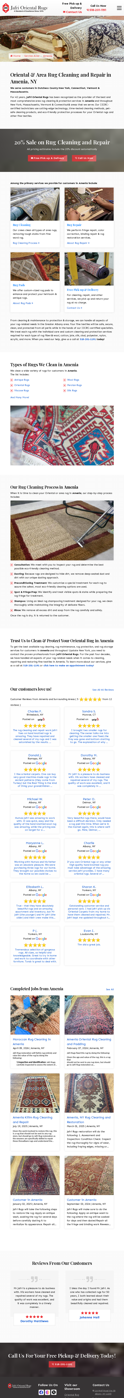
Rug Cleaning (22, 226)
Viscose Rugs (21, 391)
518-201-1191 (96, 10)
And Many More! (19, 398)
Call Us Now (85, 159)
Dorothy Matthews (34, 1322)
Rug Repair (74, 226)
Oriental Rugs (22, 386)
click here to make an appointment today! (68, 666)
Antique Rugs (21, 380)
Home (15, 56)
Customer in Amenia (27, 1201)
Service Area (31, 56)
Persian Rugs (74, 386)
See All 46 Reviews (103, 690)
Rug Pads (19, 286)
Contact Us (72, 12)
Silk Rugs (72, 391)
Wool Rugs (73, 380)
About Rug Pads (23, 304)
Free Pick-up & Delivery (49, 159)
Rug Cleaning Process (26, 244)
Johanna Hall (89, 1318)
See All (110, 990)
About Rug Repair (78, 244)
